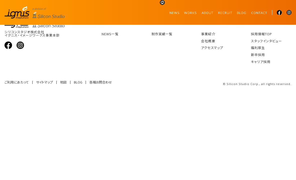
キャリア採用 (260, 61)
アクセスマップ (212, 47)
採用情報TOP (261, 34)
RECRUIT (225, 12)
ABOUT (207, 12)
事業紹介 (208, 34)
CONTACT (259, 12)
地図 (63, 82)
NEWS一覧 (110, 34)
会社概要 (208, 40)
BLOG (241, 12)
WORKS (190, 12)
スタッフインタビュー (266, 40)
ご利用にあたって (17, 82)
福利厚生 (258, 47)
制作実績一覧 (162, 34)
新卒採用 (258, 54)
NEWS (175, 12)
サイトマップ (44, 82)
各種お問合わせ (100, 82)
